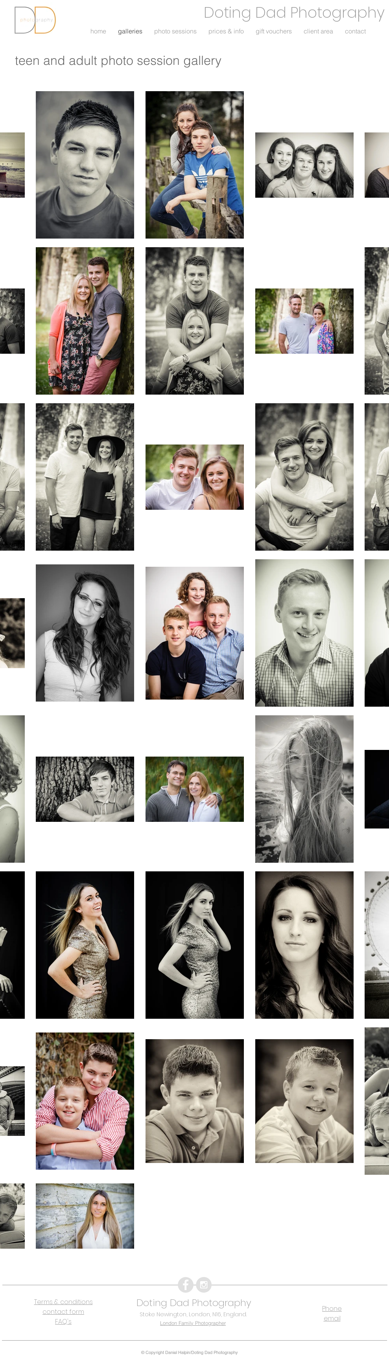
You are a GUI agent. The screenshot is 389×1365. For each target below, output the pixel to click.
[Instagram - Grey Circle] (204, 1285)
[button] (175, 33)
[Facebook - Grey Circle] (186, 1285)
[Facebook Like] (30, 1265)
